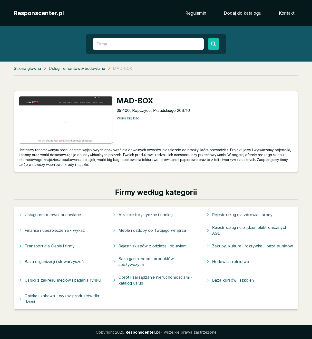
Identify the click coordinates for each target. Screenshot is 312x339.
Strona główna (27, 68)
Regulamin (195, 13)
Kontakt (286, 13)
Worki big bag (128, 118)
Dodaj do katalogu (242, 13)
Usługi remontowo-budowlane (77, 68)
